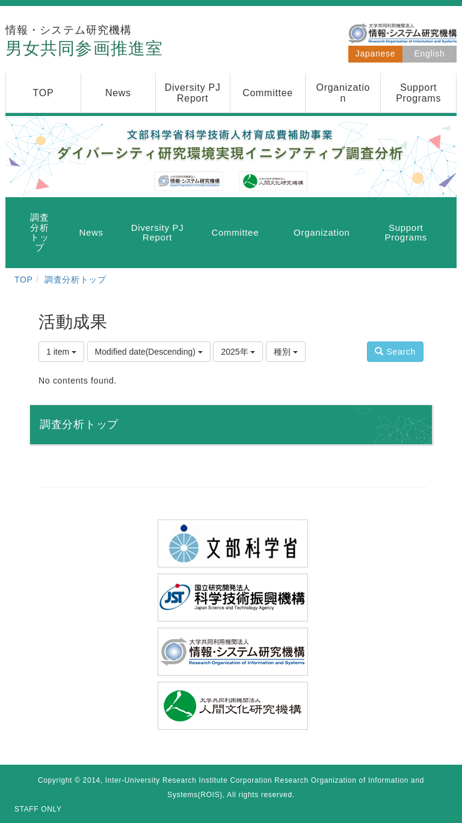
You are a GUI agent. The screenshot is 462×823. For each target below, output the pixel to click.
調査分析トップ (75, 279)
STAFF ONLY (38, 809)
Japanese (375, 53)
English (429, 53)
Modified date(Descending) (149, 351)
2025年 (238, 351)
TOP (23, 279)
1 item (61, 351)
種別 (286, 351)
